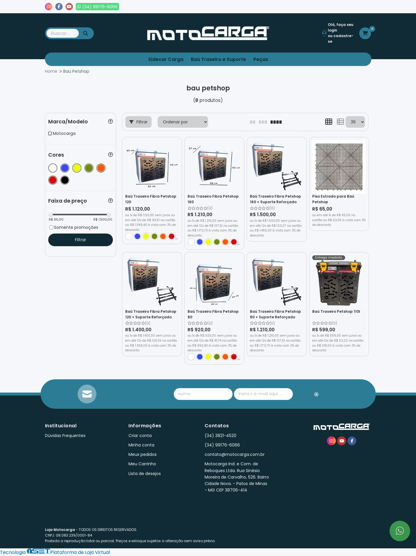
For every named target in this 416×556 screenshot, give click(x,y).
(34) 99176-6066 (222, 445)
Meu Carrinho (142, 464)
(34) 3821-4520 (220, 435)
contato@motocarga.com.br (235, 454)
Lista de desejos (351, 7)
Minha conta (141, 445)
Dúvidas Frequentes (65, 435)
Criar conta (140, 435)
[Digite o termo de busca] (62, 33)
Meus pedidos (310, 7)
